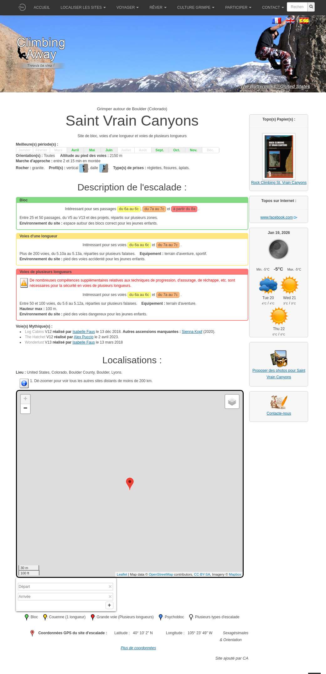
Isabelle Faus (84, 331)
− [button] (25, 408)
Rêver (157, 7)
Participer (238, 7)
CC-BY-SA (202, 574)
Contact (273, 7)
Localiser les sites (83, 7)
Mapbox (235, 574)
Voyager (127, 7)
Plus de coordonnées (138, 649)
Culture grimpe (196, 7)
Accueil (42, 7)
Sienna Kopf (192, 331)
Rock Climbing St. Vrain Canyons (279, 182)
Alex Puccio (84, 337)
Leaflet (122, 574)
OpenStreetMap (161, 574)
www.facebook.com (277, 217)
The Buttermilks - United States (275, 86)
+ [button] (25, 399)
